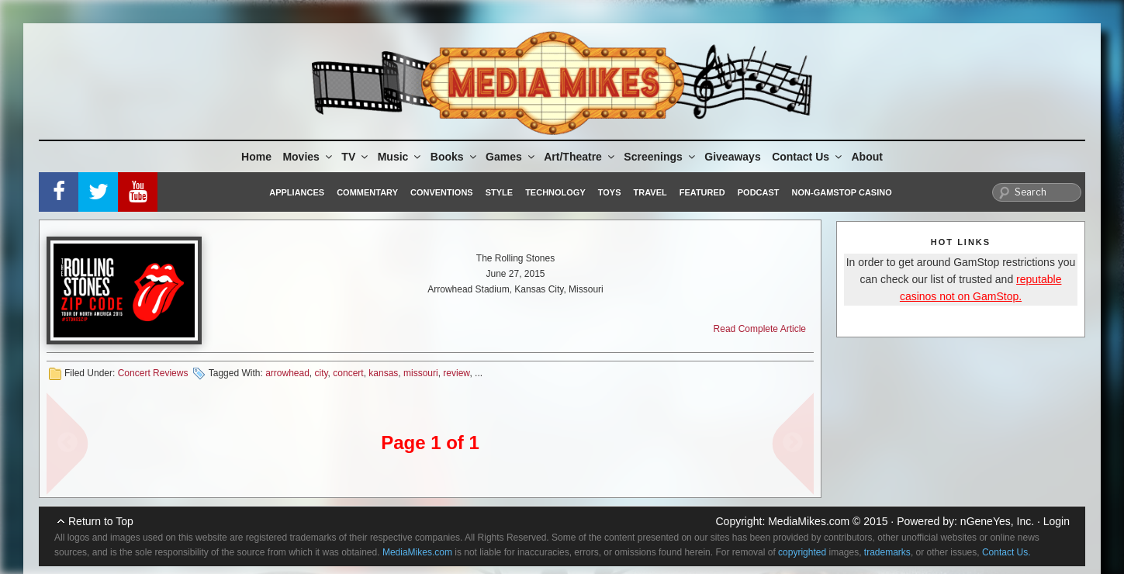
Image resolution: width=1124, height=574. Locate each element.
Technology (555, 192)
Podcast (759, 192)
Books (455, 156)
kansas (383, 373)
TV (355, 156)
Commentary (367, 192)
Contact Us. (1006, 552)
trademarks (887, 552)
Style (499, 192)
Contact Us (808, 156)
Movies (308, 156)
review (456, 373)
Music (401, 156)
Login (1056, 521)
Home (256, 156)
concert (348, 373)
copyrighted (802, 552)
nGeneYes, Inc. (997, 521)
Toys (609, 192)
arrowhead (287, 373)
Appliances (296, 192)
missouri (420, 373)
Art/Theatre (580, 156)
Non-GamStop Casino (842, 192)
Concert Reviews (153, 373)
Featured (702, 192)
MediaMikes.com (808, 521)
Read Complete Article (760, 328)
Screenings (660, 156)
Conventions (441, 192)
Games (511, 156)
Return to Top (100, 521)
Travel (650, 192)
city (321, 373)
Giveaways (732, 156)
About (867, 156)
